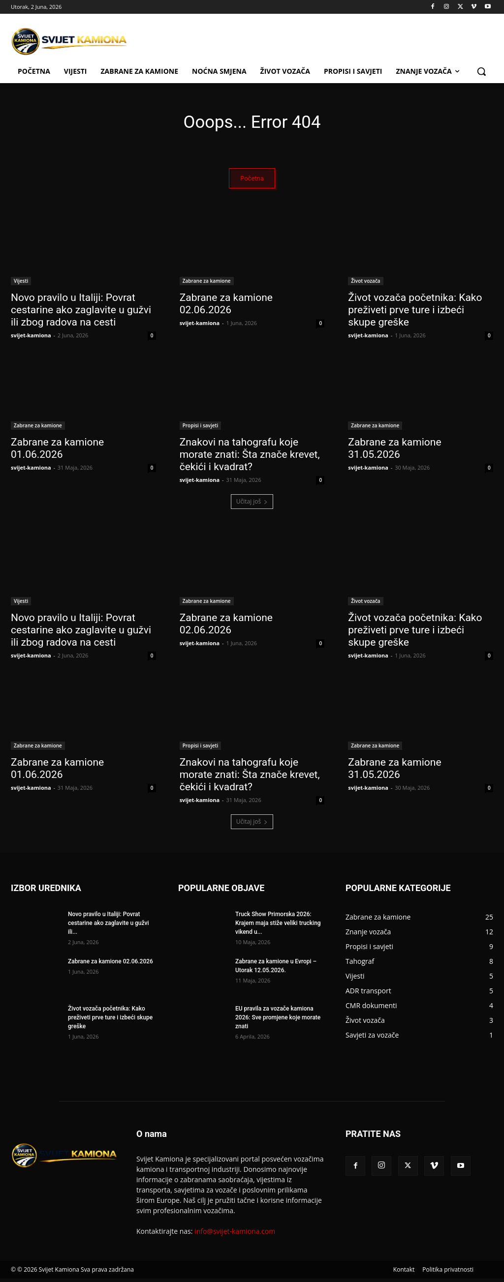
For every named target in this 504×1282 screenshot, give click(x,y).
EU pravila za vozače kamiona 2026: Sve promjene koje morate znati (277, 1021)
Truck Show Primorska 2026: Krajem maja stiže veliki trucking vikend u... (278, 926)
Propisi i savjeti (201, 428)
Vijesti (21, 284)
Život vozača (365, 284)
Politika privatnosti (447, 1273)
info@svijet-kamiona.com (234, 1234)
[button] (481, 71)
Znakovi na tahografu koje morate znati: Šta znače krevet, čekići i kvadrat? (250, 458)
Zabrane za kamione (207, 284)
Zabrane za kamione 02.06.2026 (226, 307)
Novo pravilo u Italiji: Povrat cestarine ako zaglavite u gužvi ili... (108, 926)
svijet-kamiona (31, 338)
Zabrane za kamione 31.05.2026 (394, 452)
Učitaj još (252, 505)
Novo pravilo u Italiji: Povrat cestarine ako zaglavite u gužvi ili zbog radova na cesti (81, 313)
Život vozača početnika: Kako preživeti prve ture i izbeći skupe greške (415, 313)
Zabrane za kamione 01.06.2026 (57, 452)
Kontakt (403, 1273)
